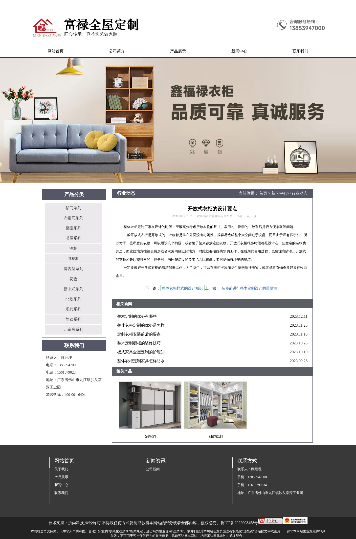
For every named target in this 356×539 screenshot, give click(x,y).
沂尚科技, (76, 523)
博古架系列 (73, 269)
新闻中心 (279, 193)
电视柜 (73, 258)
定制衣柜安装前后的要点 (139, 334)
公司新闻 (153, 469)
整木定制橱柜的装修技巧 (139, 343)
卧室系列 (73, 228)
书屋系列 (73, 238)
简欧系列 (73, 319)
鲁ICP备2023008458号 (239, 523)
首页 (263, 193)
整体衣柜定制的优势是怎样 (141, 325)
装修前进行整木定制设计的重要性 (249, 288)
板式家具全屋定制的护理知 (141, 352)
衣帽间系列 (73, 218)
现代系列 (73, 309)
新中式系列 (73, 289)
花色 (73, 279)
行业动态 (300, 193)
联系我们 (61, 493)
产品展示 (61, 477)
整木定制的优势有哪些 (137, 316)
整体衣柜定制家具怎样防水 (141, 361)
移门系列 (73, 208)
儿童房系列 (73, 329)
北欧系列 (73, 299)
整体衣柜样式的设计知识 (182, 288)
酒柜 (73, 248)
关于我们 (61, 469)
